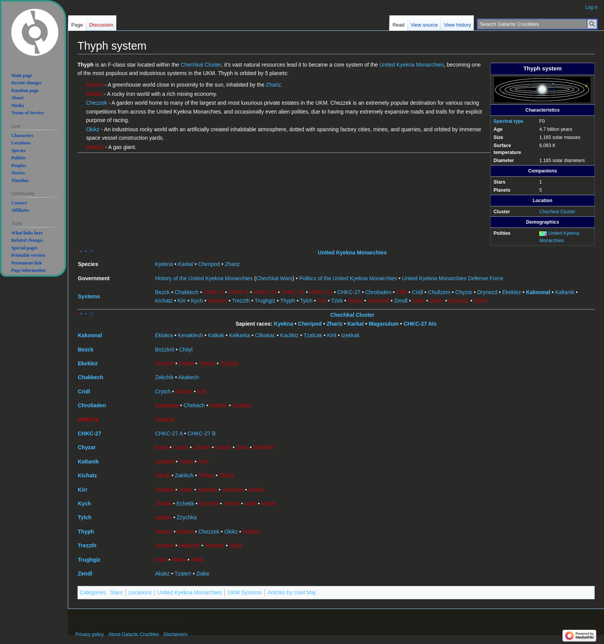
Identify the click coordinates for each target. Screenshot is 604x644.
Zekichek (232, 490)
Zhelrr (437, 301)
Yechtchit (378, 301)
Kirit (331, 335)
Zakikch (184, 475)
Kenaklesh (190, 335)
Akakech (188, 377)
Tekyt (235, 545)
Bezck (162, 292)
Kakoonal (538, 292)
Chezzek (96, 103)
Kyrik (251, 503)
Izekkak (350, 335)
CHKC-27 (349, 292)
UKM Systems (245, 592)
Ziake (202, 573)
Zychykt (229, 363)
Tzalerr (182, 573)
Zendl (401, 301)
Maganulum (384, 324)
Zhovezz (459, 301)
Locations (140, 592)
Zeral (242, 447)
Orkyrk (223, 447)
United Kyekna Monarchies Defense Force (452, 278)
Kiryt (203, 461)
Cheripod (209, 264)
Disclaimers (176, 634)
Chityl (186, 349)
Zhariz (273, 85)
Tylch (306, 301)
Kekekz (95, 147)
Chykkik (164, 490)
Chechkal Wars (274, 278)
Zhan (419, 301)
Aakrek (163, 517)
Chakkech (186, 292)
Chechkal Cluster (557, 211)
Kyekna (164, 264)
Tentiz (186, 490)
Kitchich (164, 363)
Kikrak (162, 475)
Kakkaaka (166, 405)
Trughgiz (265, 301)
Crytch (162, 391)
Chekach (194, 405)
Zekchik (164, 377)
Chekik (163, 503)
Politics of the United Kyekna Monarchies (348, 278)
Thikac (206, 475)
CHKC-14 (320, 292)
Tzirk (337, 301)
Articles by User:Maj (291, 592)
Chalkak (164, 420)
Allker (197, 560)
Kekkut (94, 94)
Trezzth (241, 301)
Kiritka (186, 363)
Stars (116, 592)
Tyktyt (186, 461)
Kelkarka (239, 335)
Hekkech (189, 545)
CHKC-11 (292, 292)
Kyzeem (217, 301)
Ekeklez (511, 292)
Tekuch (94, 85)
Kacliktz (289, 335)
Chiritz (227, 475)
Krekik (255, 490)
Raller (179, 560)
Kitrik (161, 560)
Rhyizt (355, 301)
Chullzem (439, 292)
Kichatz (164, 301)
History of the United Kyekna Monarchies (204, 278)
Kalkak (216, 335)
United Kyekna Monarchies (411, 65)
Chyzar (463, 292)
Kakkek (219, 405)
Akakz (162, 573)
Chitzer (201, 447)
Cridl (417, 292)
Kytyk (161, 447)
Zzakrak (242, 405)
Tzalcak (313, 335)
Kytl (201, 391)
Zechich (164, 545)
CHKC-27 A (169, 433)
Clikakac (265, 335)
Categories (93, 592)
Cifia (401, 292)
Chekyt (184, 391)
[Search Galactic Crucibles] (537, 24)
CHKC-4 (213, 292)
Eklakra (164, 335)
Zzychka (187, 517)
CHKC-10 (265, 292)
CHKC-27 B (202, 433)
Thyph (287, 301)
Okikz (92, 129)
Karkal (185, 264)
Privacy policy (90, 634)
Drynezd (487, 292)
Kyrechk (207, 490)
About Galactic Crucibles (133, 634)
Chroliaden (378, 292)
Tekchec (214, 545)
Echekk (185, 503)
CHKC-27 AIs (420, 324)
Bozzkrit (164, 349)
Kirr (182, 301)
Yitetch (231, 503)
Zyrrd (480, 301)
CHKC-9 (238, 292)
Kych (197, 301)
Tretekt (207, 363)
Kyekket (164, 461)
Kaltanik (564, 292)
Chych (180, 447)
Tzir (321, 301)
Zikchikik (263, 447)
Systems (89, 296)
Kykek (268, 503)
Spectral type (508, 121)
